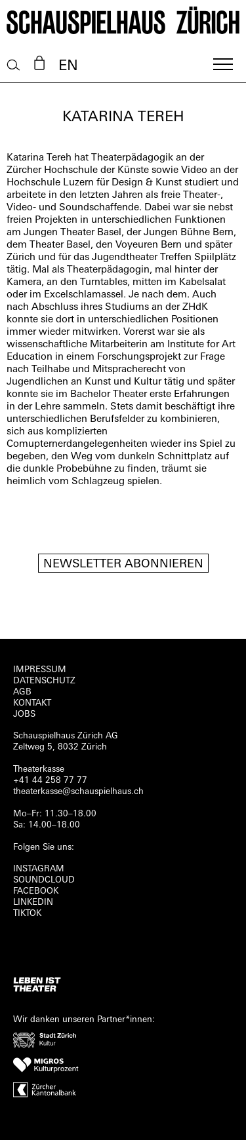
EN (68, 66)
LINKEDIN (33, 902)
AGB (22, 692)
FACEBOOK (35, 891)
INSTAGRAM (38, 869)
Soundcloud (44, 880)
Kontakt (32, 703)
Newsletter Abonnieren (123, 564)
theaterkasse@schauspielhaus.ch (78, 792)
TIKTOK (27, 913)
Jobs (24, 714)
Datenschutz (44, 681)
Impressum (39, 670)
